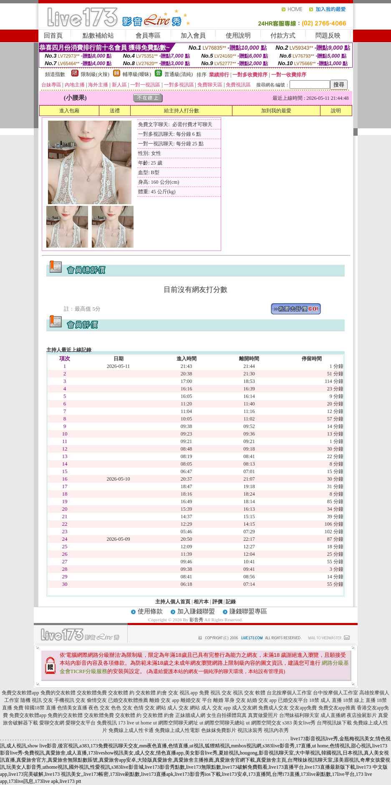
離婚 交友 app (164, 700)
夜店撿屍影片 (362, 715)
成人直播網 (333, 715)
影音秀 (196, 619)
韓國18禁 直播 (40, 708)
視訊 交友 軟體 (249, 693)
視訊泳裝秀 (249, 730)
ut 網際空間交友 (263, 723)
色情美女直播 (72, 708)
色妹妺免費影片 (218, 730)
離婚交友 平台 (196, 700)
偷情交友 (97, 700)
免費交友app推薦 (337, 708)
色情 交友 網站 (150, 708)
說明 (336, 111)
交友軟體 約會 (151, 693)
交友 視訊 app (183, 693)
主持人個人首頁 (172, 602)
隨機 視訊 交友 (36, 700)
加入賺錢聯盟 (196, 611)
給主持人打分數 (181, 111)
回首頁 (53, 35)
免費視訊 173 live (115, 723)
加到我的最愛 (276, 111)
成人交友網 (244, 708)
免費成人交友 (273, 708)
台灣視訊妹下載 (334, 723)
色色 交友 (121, 708)
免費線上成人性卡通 (131, 730)
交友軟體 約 (121, 693)
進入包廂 (69, 111)
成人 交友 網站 (183, 708)
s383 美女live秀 (299, 723)
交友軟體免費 (92, 693)
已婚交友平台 (293, 700)
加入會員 (193, 35)
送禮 (115, 111)
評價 (217, 602)
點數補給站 (98, 35)
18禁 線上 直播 (359, 700)
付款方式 (282, 35)
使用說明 (238, 35)
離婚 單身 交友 (229, 700)
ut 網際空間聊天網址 (175, 723)
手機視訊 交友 (70, 700)
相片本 (201, 602)
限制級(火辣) (95, 74)
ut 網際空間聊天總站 (222, 723)
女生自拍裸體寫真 (227, 715)
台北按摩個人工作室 (289, 693)
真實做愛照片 (263, 715)
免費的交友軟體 (58, 693)
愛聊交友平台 (81, 723)
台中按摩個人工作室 (335, 693)
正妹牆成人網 (190, 715)
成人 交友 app (216, 708)
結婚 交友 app (262, 700)
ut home (144, 723)
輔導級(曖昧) (137, 74)
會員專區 (148, 35)
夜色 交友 (99, 708)
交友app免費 (303, 708)
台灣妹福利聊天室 (299, 715)
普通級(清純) (178, 74)
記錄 (231, 602)
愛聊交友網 (51, 723)
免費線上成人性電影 (177, 730)
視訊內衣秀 (276, 730)
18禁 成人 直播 (325, 700)
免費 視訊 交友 (215, 693)
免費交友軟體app (20, 693)
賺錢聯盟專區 (248, 611)
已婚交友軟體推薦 (128, 700)
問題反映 (328, 35)
